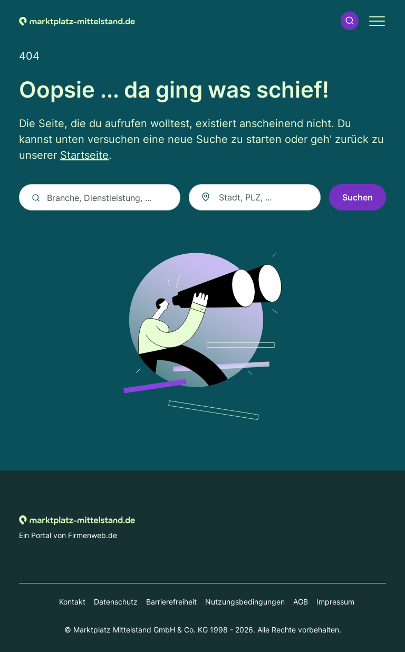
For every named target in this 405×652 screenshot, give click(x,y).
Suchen (357, 197)
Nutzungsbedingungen (245, 601)
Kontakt (72, 601)
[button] (350, 21)
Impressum (335, 601)
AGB (300, 601)
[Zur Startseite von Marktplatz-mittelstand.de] (77, 20)
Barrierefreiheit (171, 601)
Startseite (84, 155)
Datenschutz (116, 601)
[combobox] (255, 197)
